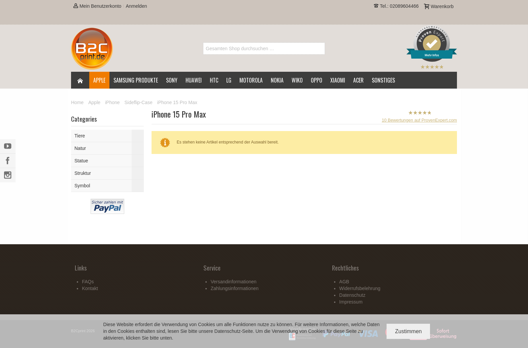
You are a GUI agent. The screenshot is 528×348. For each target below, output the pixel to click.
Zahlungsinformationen (234, 288)
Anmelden (136, 6)
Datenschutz (227, 331)
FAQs (88, 281)
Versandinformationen (233, 281)
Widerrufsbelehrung (359, 288)
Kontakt (90, 288)
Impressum (350, 302)
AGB (344, 281)
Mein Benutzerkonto (97, 6)
